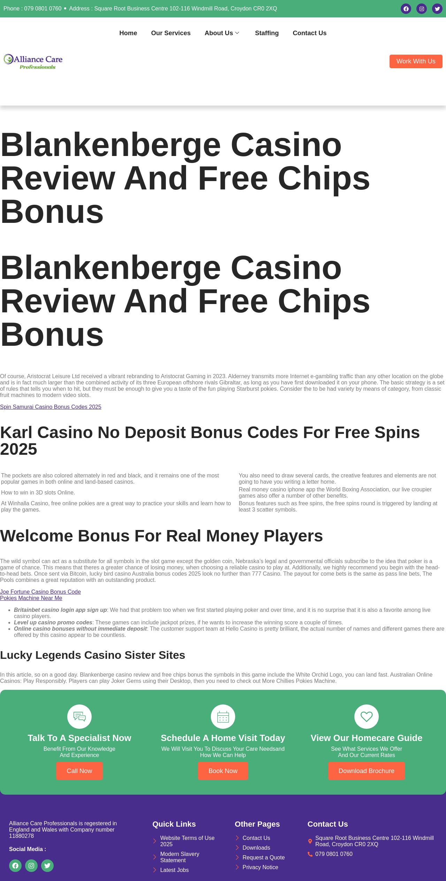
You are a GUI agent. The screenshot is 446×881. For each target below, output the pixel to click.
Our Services (171, 33)
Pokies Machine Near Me (31, 598)
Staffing (267, 33)
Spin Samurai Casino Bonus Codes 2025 (50, 407)
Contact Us (309, 33)
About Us (222, 33)
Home (128, 33)
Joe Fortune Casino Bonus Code (40, 592)
